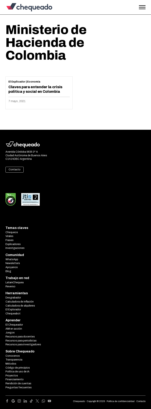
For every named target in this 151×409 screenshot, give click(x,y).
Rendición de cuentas (18, 383)
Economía (33, 81)
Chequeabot (12, 313)
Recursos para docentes (20, 336)
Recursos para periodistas (21, 340)
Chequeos (11, 232)
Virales (9, 236)
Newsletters (12, 263)
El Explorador (13, 309)
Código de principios (17, 367)
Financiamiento (14, 379)
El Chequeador (14, 324)
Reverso (10, 286)
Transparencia (13, 359)
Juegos (10, 332)
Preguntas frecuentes (18, 387)
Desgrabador (13, 297)
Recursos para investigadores (23, 344)
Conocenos (12, 355)
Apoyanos (11, 267)
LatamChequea (14, 282)
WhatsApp (11, 259)
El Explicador (16, 81)
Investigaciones (15, 248)
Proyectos (11, 375)
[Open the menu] (142, 7)
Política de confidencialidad (121, 401)
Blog (8, 271)
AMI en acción (13, 328)
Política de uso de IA (17, 371)
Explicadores (13, 244)
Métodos (10, 363)
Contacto (14, 169)
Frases (9, 240)
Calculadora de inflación (19, 301)
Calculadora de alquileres (20, 305)
